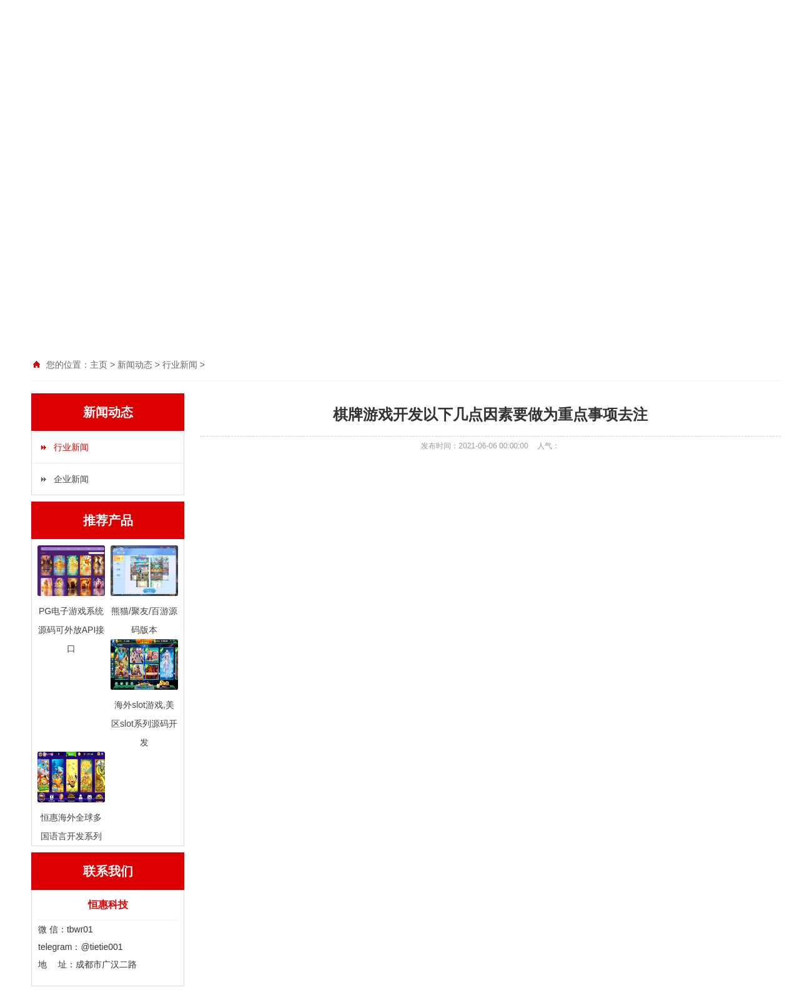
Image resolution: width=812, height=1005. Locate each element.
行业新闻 (71, 447)
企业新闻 (71, 479)
